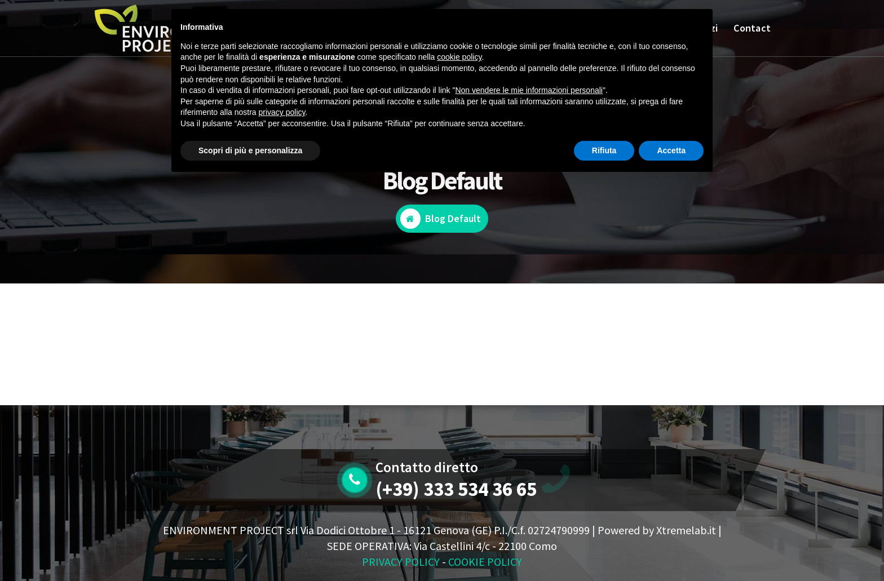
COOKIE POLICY (485, 562)
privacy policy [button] (282, 112)
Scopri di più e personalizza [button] (250, 150)
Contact (752, 27)
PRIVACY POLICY (401, 562)
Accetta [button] (671, 150)
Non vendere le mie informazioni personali (528, 90)
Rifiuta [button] (604, 150)
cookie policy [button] (459, 56)
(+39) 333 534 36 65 (456, 489)
